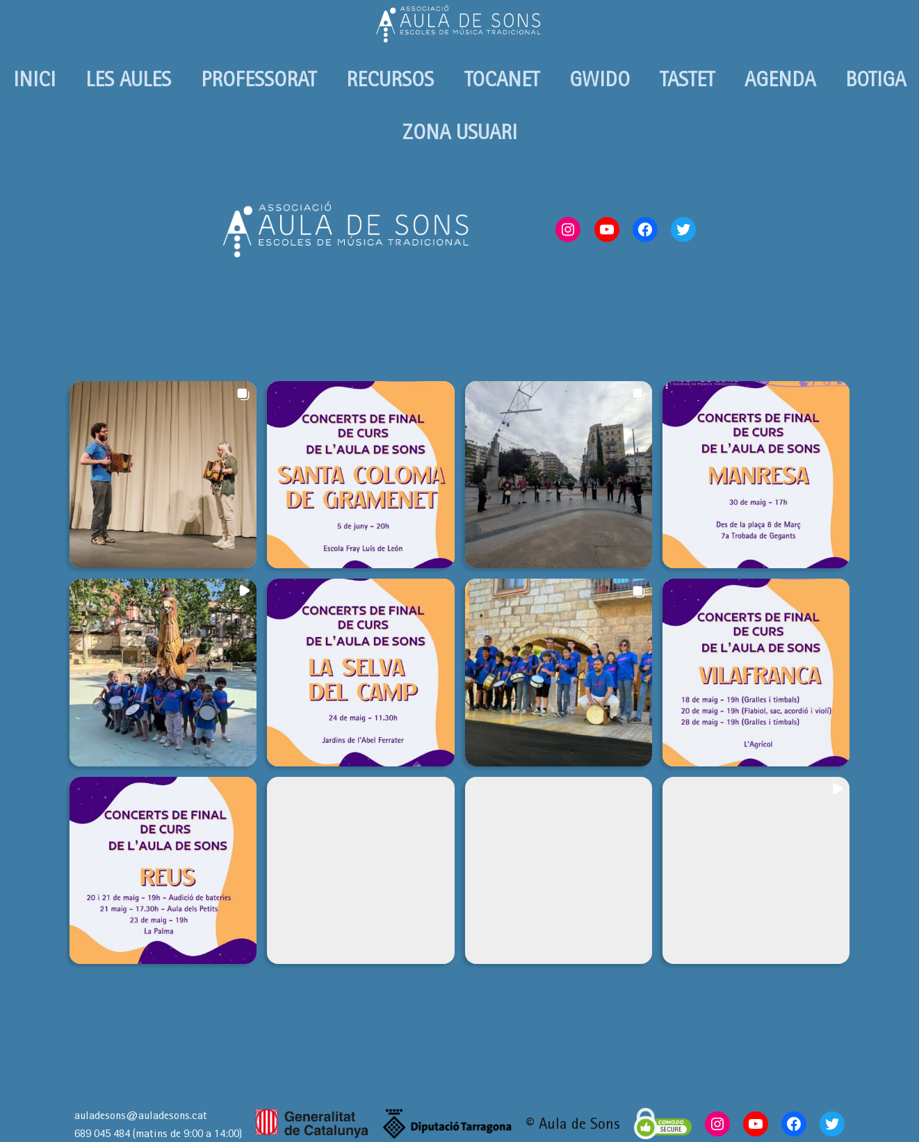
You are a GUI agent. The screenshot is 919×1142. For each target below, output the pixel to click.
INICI (34, 79)
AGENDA (780, 79)
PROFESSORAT (258, 79)
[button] (163, 474)
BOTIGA (875, 79)
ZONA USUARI (459, 132)
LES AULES (128, 79)
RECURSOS (390, 79)
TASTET (687, 79)
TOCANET (501, 79)
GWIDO (599, 79)
